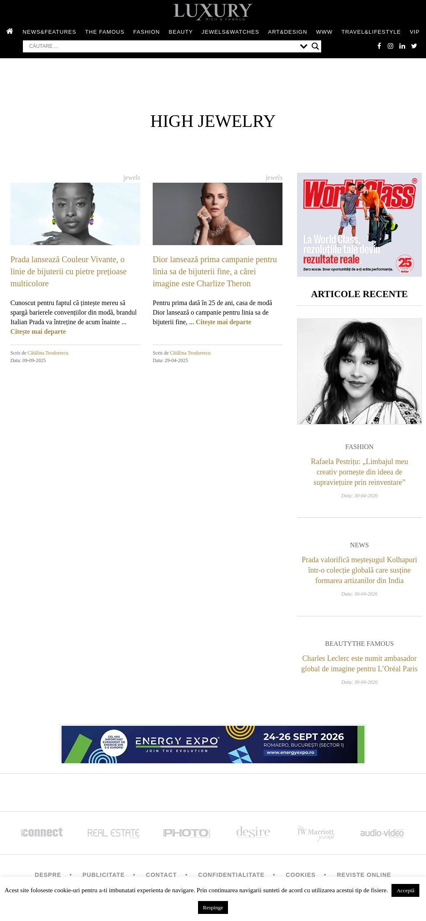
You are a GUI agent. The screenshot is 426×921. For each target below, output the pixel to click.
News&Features (49, 33)
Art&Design (287, 33)
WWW (324, 33)
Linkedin (401, 46)
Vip (415, 33)
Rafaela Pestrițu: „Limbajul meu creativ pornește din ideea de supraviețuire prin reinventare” (359, 474)
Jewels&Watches (230, 33)
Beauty (181, 33)
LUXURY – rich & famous (213, 12)
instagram (388, 46)
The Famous (105, 33)
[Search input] (162, 47)
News (359, 547)
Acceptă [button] (405, 890)
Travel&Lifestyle (371, 33)
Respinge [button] (213, 907)
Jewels (131, 178)
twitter (413, 46)
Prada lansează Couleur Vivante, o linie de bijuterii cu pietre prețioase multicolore (68, 272)
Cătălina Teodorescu (47, 354)
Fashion (146, 33)
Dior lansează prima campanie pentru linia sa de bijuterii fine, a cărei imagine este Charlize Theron (215, 272)
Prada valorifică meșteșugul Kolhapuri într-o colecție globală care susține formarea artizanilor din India (359, 572)
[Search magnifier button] (315, 47)
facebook (376, 46)
